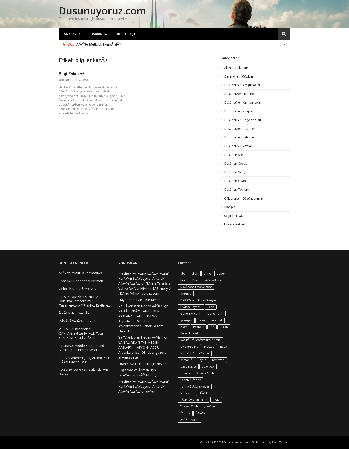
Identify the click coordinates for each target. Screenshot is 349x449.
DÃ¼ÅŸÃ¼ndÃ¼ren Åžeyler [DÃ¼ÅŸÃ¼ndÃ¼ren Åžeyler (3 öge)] (198, 300)
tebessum (65, 80)
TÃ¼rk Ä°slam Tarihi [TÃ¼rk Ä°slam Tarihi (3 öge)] (193, 400)
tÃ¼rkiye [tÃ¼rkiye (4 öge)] (206, 393)
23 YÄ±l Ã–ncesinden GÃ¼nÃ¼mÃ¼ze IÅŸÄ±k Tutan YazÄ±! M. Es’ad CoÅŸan (82, 333)
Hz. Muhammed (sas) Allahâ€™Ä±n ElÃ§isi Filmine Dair (85, 360)
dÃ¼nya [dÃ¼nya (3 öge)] (185, 293)
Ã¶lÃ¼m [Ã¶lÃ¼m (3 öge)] (201, 413)
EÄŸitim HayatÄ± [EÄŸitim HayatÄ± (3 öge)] (191, 307)
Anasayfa (72, 34)
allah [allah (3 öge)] (194, 273)
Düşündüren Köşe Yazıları (242, 120)
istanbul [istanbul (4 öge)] (198, 327)
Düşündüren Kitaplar (239, 111)
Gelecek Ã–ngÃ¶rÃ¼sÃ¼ (77, 289)
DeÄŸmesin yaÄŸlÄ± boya (138, 375)
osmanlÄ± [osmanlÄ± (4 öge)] (187, 360)
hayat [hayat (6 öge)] (202, 320)
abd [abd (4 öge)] (183, 273)
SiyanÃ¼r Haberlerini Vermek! (81, 281)
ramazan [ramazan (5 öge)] (218, 360)
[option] (181, 44)
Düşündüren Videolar (239, 137)
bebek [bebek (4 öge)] (221, 273)
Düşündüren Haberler (239, 94)
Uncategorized (234, 224)
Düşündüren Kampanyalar (243, 102)
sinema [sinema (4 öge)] (185, 373)
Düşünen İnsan (235, 181)
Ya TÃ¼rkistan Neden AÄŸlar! (140, 306)
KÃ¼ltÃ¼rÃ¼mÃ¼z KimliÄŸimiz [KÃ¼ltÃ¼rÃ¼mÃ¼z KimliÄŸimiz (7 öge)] (200, 340)
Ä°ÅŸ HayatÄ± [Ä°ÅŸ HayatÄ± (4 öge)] (189, 420)
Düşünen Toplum (236, 190)
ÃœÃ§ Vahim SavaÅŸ (74, 313)
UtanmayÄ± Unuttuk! (134, 363)
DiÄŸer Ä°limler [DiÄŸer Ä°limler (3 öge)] (213, 280)
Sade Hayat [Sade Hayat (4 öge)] (188, 367)
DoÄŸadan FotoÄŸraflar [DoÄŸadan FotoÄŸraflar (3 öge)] (196, 287)
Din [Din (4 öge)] (194, 280)
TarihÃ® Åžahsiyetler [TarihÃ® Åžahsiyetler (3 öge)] (194, 387)
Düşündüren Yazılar (238, 146)
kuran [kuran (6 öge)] (224, 327)
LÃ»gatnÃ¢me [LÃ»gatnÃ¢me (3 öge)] (189, 347)
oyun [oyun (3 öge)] (202, 360)
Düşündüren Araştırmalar (242, 85)
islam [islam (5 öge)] (183, 327)
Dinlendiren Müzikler (238, 76)
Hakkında (98, 34)
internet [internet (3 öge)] (216, 320)
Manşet (229, 207)
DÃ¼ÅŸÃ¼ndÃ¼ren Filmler (78, 321)
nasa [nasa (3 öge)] (223, 347)
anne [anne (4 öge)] (207, 273)
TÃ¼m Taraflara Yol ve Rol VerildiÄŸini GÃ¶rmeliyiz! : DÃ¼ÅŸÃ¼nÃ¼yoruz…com (144, 288)
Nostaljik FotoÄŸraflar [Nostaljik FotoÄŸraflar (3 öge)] (194, 353)
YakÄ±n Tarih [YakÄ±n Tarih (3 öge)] (189, 406)
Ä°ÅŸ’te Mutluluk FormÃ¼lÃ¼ (99, 44)
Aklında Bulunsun (236, 68)
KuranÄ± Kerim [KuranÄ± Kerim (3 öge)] (190, 333)
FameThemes (281, 442)
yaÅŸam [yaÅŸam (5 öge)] (209, 406)
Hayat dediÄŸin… (131, 299)
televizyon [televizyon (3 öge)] (187, 393)
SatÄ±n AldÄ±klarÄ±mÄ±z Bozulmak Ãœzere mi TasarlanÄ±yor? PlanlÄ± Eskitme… (85, 301)
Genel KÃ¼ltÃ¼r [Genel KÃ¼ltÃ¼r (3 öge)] (191, 313)
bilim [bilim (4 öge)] (183, 280)
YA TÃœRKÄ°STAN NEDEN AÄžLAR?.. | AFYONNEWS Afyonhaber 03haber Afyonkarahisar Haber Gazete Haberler (141, 321)
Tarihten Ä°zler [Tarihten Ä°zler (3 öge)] (190, 380)
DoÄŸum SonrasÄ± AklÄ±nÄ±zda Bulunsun (84, 372)
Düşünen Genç (234, 172)
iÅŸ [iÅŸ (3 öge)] (212, 327)
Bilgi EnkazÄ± (72, 73)
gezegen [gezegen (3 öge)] (186, 320)
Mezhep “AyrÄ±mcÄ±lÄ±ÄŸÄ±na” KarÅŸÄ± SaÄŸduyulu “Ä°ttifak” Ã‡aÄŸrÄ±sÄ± (143, 278)
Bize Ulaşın (127, 34)
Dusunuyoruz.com (102, 10)
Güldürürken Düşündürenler (244, 198)
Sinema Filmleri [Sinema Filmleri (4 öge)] (206, 373)
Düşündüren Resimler (239, 129)
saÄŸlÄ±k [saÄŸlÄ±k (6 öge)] (208, 367)
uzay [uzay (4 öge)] (216, 400)
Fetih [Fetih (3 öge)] (211, 307)
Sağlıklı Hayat (233, 216)
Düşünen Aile (233, 155)
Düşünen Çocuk (235, 164)
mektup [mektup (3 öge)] (209, 347)
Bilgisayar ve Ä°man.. (134, 370)
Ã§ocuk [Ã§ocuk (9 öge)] (185, 413)
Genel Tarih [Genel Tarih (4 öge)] (215, 313)
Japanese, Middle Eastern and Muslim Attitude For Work (81, 347)
